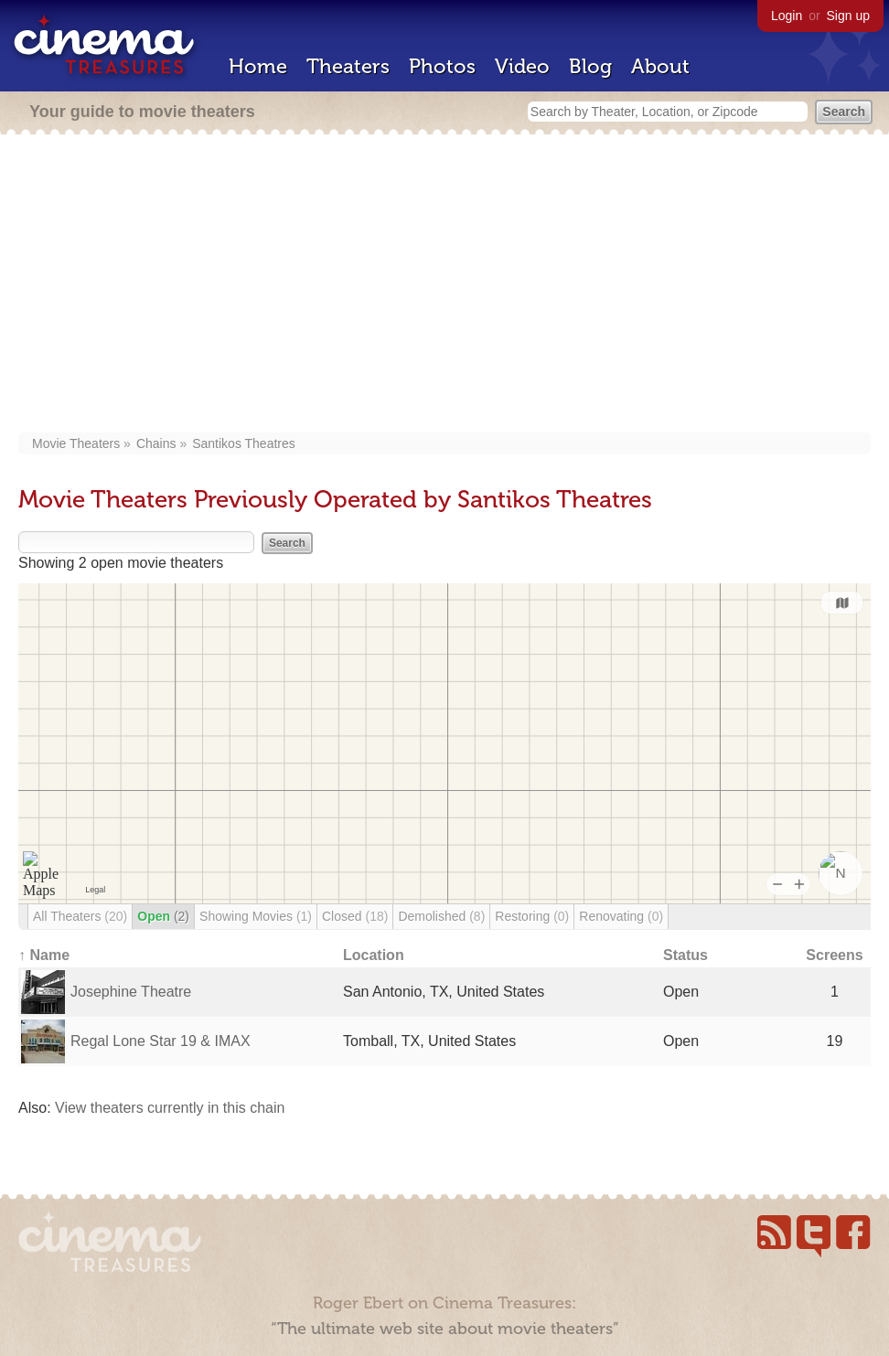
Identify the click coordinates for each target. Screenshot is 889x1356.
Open (163, 916)
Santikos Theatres (243, 443)
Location (373, 955)
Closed (355, 916)
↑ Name (44, 955)
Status (685, 955)
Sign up (848, 15)
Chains (156, 443)
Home (258, 66)
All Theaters (80, 916)
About (660, 66)
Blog (590, 66)
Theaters (348, 66)
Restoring (532, 916)
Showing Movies (255, 916)
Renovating (621, 916)
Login (786, 15)
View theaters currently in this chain (169, 1108)
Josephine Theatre (130, 991)
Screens (834, 955)
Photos (442, 66)
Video (522, 66)
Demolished (441, 916)
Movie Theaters (76, 443)
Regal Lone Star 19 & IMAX (160, 1041)
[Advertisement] (444, 285)
